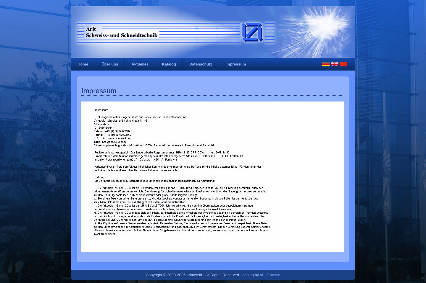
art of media (270, 275)
